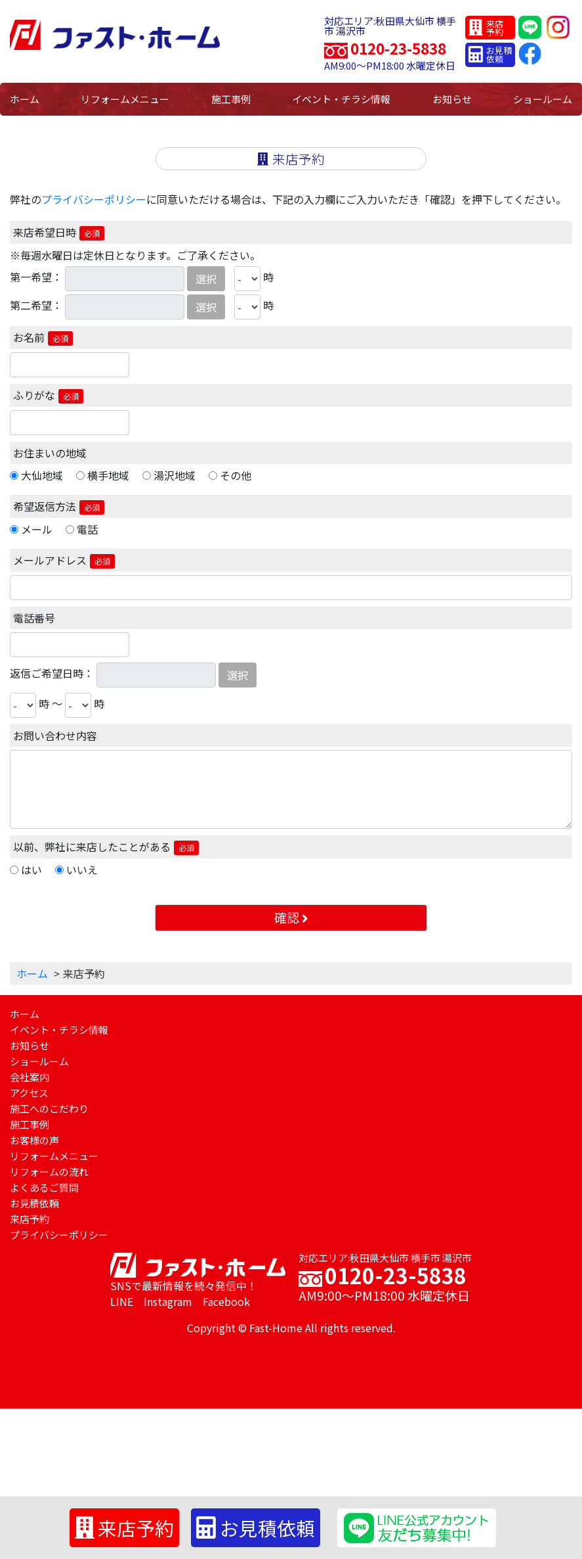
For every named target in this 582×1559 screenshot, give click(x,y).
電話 (87, 529)
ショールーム (542, 99)
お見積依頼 (34, 1203)
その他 (235, 475)
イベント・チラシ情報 (341, 99)
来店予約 (29, 1219)
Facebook (226, 1301)
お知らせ (452, 99)
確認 (291, 917)
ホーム (24, 99)
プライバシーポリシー (93, 199)
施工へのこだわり (49, 1108)
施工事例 (231, 99)
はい (31, 869)
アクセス (29, 1093)
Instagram (168, 1301)
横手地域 (108, 475)
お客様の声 (34, 1140)
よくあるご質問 (44, 1187)
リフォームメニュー (125, 99)
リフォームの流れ (49, 1171)
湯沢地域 (175, 475)
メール (36, 529)
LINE (121, 1301)
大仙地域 (42, 475)
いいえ (82, 869)
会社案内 (29, 1077)
